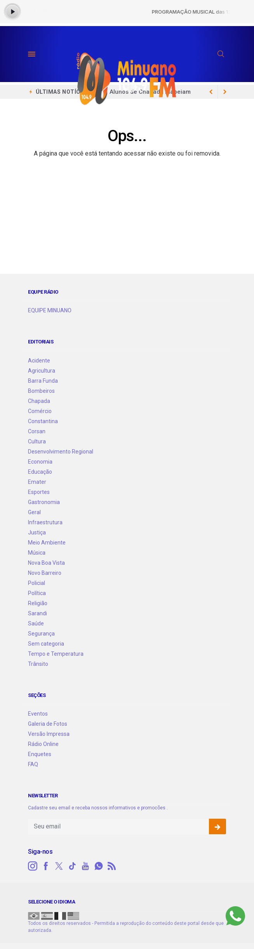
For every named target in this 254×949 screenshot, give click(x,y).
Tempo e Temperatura (56, 654)
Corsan (36, 431)
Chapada (39, 401)
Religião (37, 603)
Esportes (39, 492)
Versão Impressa (49, 734)
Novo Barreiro (44, 573)
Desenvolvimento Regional (60, 451)
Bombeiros (41, 391)
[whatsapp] (98, 866)
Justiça (37, 532)
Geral (34, 512)
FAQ (33, 764)
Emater (37, 482)
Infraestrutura (45, 522)
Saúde (36, 623)
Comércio (40, 411)
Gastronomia (44, 502)
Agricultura (41, 371)
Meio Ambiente (47, 542)
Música (36, 553)
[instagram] (32, 866)
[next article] (211, 92)
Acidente (39, 360)
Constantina (43, 421)
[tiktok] (72, 866)
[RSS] (112, 866)
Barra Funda (43, 381)
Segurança (41, 633)
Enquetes (39, 754)
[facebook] (45, 866)
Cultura (37, 441)
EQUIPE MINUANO (49, 310)
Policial (36, 583)
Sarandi (37, 613)
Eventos (38, 714)
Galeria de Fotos (47, 724)
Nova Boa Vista (46, 563)
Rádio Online (43, 744)
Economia (40, 462)
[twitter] (59, 866)
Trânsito (38, 664)
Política (37, 593)
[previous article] (225, 92)
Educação (40, 472)
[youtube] (85, 866)
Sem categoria (46, 644)
